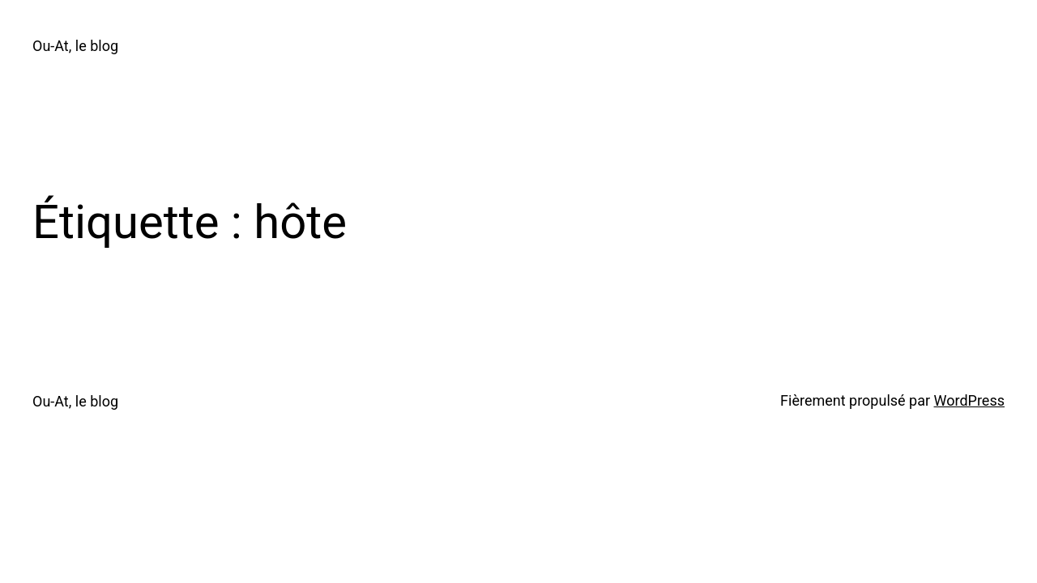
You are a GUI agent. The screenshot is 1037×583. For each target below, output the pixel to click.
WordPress (969, 400)
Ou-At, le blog (75, 45)
